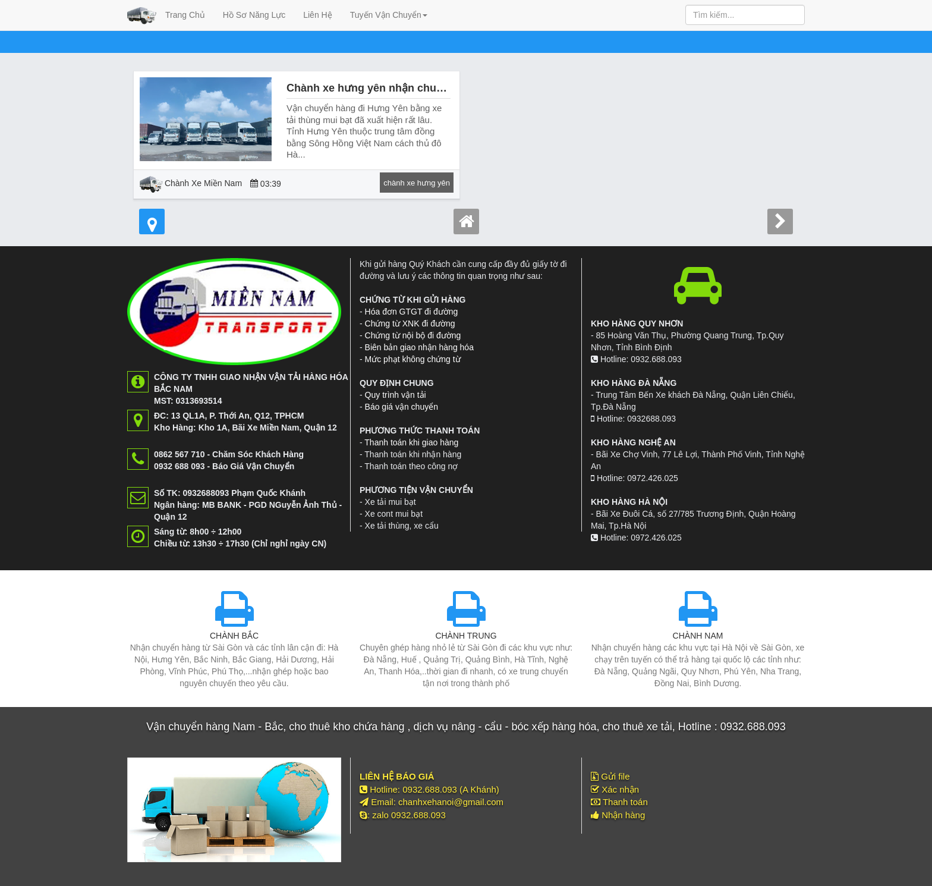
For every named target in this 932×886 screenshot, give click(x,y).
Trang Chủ (185, 15)
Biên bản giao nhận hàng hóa (419, 347)
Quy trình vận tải (395, 395)
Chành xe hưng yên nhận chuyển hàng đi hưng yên (416, 88)
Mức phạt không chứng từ (413, 359)
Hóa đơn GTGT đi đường (411, 311)
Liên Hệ (317, 15)
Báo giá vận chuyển (401, 406)
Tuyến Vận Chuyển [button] (388, 15)
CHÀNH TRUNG (465, 635)
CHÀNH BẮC (234, 635)
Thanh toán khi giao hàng (411, 442)
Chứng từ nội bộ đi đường (413, 335)
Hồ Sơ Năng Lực (254, 15)
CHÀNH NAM (698, 635)
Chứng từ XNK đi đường (410, 323)
